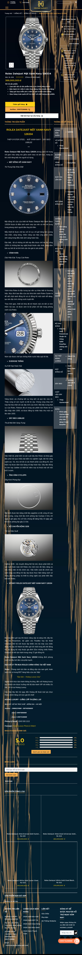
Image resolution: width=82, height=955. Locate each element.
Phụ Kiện (45, 912)
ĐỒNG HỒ (18, 13)
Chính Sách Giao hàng (31, 919)
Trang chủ (8, 13)
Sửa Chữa (45, 909)
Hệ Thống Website (49, 916)
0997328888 (46, 104)
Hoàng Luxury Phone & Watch (24, 721)
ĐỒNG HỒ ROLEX (30, 13)
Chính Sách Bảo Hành (31, 922)
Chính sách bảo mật (31, 912)
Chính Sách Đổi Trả (30, 915)
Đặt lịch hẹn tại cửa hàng (32, 111)
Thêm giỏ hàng (18, 104)
